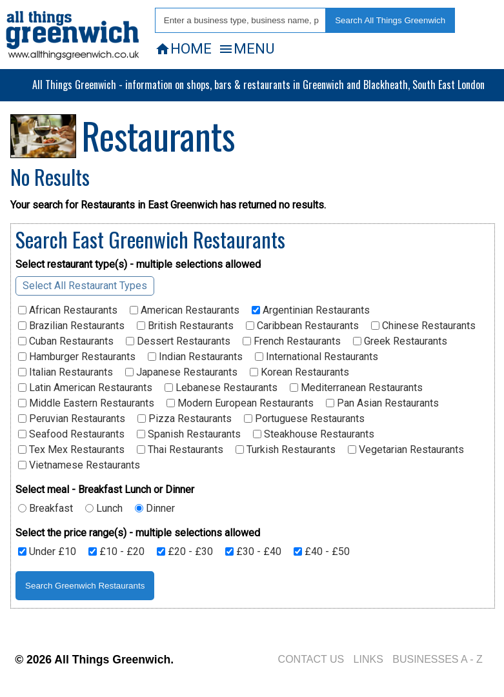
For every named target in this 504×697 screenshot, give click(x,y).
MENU (246, 48)
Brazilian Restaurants (71, 326)
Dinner (155, 508)
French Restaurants (292, 341)
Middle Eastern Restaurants (86, 403)
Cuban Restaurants (66, 341)
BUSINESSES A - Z (437, 659)
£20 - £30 (185, 552)
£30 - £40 (253, 552)
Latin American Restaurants (85, 388)
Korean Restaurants (299, 372)
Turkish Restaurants (286, 450)
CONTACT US (311, 659)
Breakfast (45, 508)
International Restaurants (316, 357)
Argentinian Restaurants (311, 310)
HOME (183, 48)
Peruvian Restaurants (71, 419)
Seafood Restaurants (71, 434)
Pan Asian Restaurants (382, 403)
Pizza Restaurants (184, 419)
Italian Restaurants (65, 372)
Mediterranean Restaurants (356, 388)
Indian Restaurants (195, 357)
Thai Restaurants (180, 450)
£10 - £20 (116, 552)
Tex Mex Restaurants (71, 450)
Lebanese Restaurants (221, 388)
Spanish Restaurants (189, 434)
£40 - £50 (322, 552)
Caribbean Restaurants (302, 326)
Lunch (104, 508)
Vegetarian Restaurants (406, 450)
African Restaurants (67, 310)
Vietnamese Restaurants (79, 465)
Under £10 (47, 552)
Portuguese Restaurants (304, 419)
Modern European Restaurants (240, 403)
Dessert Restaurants (178, 341)
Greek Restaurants (400, 341)
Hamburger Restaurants (77, 357)
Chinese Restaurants (423, 326)
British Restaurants (185, 326)
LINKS (368, 659)
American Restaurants (184, 310)
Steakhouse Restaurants (313, 434)
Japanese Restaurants (181, 372)
